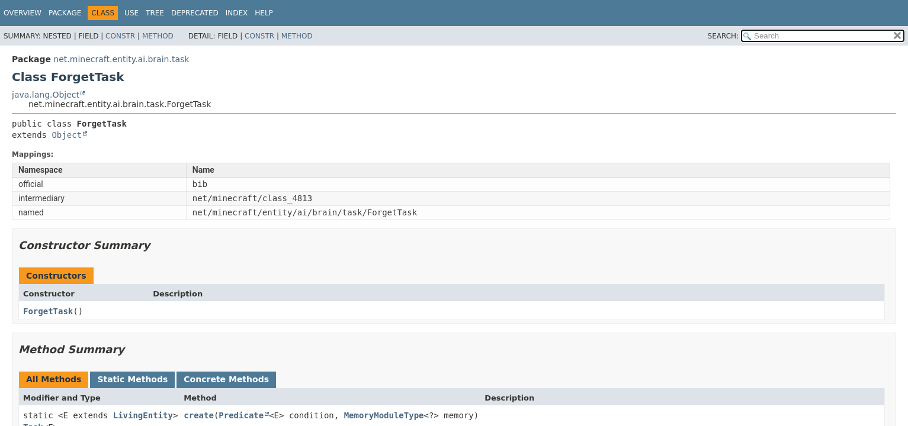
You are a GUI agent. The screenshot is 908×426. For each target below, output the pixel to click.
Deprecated (195, 13)
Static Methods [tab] (132, 379)
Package (65, 13)
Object (67, 135)
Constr (120, 36)
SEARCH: (723, 36)
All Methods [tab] (53, 379)
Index (237, 13)
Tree (155, 13)
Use (131, 13)
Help (264, 13)
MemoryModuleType (384, 415)
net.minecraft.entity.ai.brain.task (121, 59)
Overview (22, 13)
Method (158, 36)
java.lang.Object (45, 94)
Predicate (241, 415)
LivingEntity (143, 415)
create (199, 415)
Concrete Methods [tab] (226, 379)
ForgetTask (48, 311)
